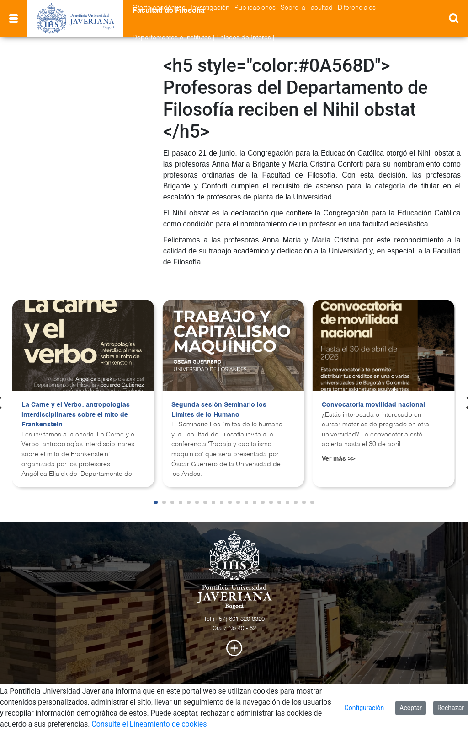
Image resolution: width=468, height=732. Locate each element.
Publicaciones (255, 8)
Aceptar (410, 707)
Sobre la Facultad (307, 8)
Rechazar (450, 707)
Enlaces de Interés (243, 37)
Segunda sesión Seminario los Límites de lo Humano (218, 410)
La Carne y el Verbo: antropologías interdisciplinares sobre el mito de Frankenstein (75, 415)
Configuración (364, 707)
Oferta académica (159, 8)
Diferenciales (357, 8)
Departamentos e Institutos (172, 37)
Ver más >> (338, 459)
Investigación (210, 8)
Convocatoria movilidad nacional (373, 405)
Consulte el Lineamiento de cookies (149, 724)
